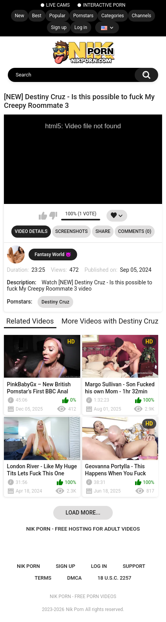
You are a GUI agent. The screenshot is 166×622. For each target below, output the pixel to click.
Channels (142, 15)
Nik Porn (75, 609)
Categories (112, 15)
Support (134, 566)
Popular (57, 15)
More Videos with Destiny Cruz (109, 321)
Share (103, 231)
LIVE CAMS (58, 5)
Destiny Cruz (55, 302)
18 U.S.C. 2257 (114, 578)
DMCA (74, 578)
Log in (80, 27)
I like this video (43, 216)
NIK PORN (28, 566)
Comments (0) (135, 231)
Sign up (59, 27)
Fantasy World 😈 (52, 254)
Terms (43, 578)
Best (37, 15)
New (19, 15)
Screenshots (71, 231)
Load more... (83, 512)
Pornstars (83, 15)
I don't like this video (53, 216)
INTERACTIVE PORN (104, 5)
